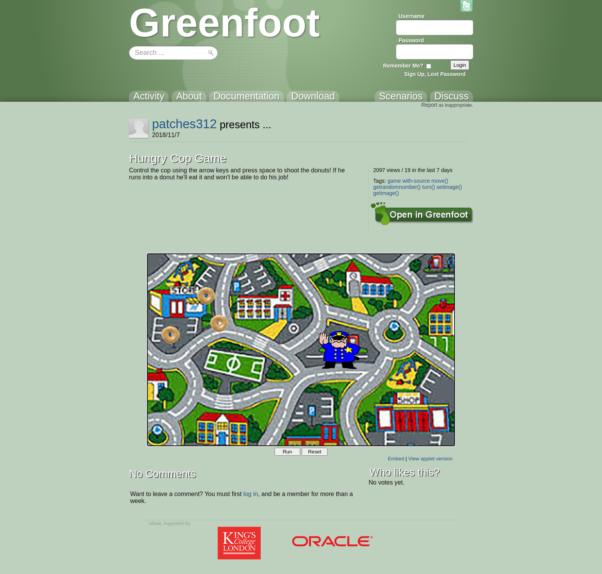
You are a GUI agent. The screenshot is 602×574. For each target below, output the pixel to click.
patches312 (184, 124)
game (394, 181)
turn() (428, 187)
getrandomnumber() (397, 187)
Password (411, 40)
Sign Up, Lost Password (435, 74)
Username (412, 16)
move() (440, 181)
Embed (396, 459)
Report (429, 105)
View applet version (430, 459)
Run (287, 452)
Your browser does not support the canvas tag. (301, 350)
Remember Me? (403, 66)
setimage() (449, 187)
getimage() (386, 193)
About (155, 523)
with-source (416, 181)
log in (250, 494)
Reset (314, 452)
